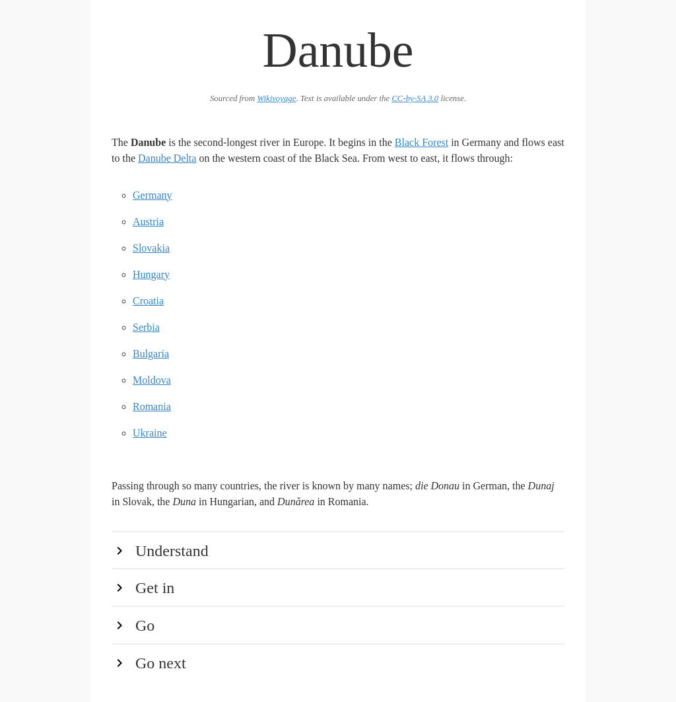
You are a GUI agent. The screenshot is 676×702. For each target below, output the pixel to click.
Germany (152, 195)
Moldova (152, 380)
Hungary (151, 274)
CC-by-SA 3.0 (414, 98)
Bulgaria (151, 353)
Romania (152, 406)
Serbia (146, 327)
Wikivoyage (276, 98)
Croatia (148, 300)
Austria (148, 221)
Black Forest (421, 142)
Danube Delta (167, 158)
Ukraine (150, 433)
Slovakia (151, 248)
